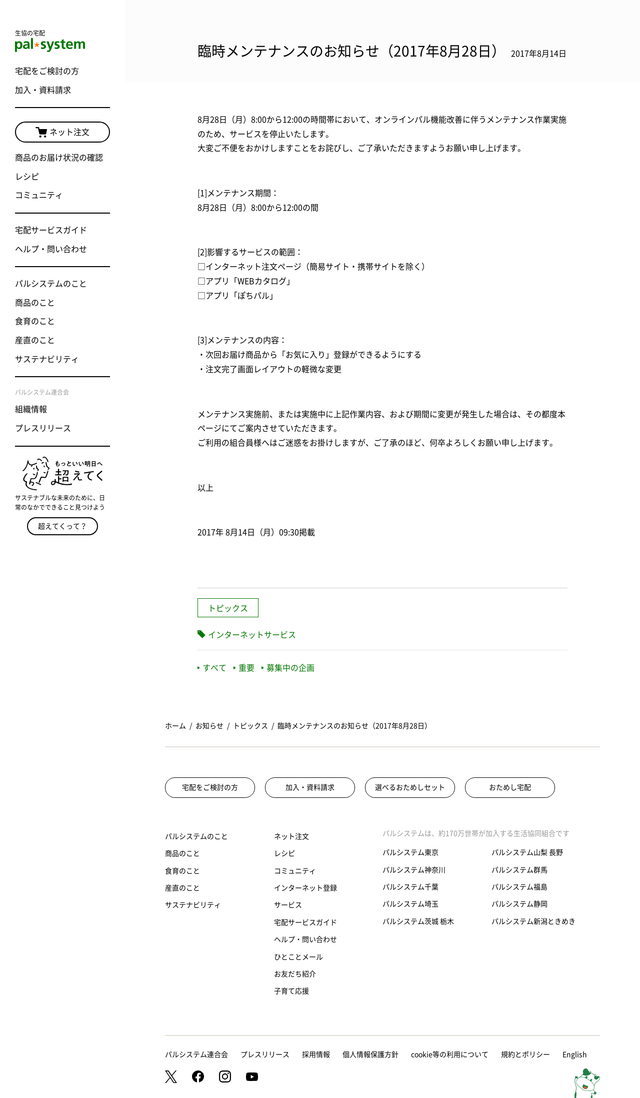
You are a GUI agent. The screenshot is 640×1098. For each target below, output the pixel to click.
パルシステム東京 (410, 852)
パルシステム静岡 (520, 903)
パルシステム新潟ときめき (534, 921)
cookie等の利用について (449, 1054)
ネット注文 (63, 132)
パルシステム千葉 (410, 886)
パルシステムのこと (51, 284)
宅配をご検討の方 (47, 71)
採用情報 (316, 1054)
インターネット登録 (305, 887)
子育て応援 (291, 990)
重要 (244, 668)
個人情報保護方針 (370, 1054)
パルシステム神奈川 (414, 869)
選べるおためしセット (410, 787)
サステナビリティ (47, 359)
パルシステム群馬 (520, 869)
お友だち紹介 (295, 973)
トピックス (228, 608)
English (574, 1054)
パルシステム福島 (520, 886)
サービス (288, 904)
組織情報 (31, 409)
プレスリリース (43, 428)
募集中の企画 (288, 668)
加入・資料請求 (43, 90)
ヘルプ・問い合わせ (51, 249)
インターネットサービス (252, 635)
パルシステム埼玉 (410, 903)
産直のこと (35, 340)
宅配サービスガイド (51, 230)
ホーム (175, 725)
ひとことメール (298, 956)
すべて (212, 668)
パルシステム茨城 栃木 (418, 921)
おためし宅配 (510, 787)
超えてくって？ (62, 526)
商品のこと (35, 303)
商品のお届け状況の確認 (59, 158)
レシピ (27, 177)
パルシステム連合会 (196, 1054)
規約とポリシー (525, 1054)
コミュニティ (39, 195)
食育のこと (35, 321)
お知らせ (210, 725)
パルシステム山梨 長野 (527, 852)
